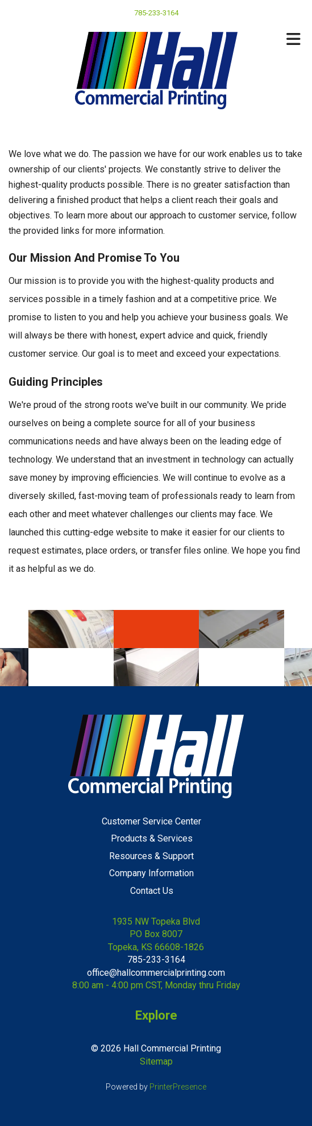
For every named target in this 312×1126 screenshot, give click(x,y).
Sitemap (156, 1061)
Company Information (151, 873)
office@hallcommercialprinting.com (156, 972)
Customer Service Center (151, 821)
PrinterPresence (177, 1086)
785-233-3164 (156, 959)
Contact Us (151, 890)
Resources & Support (151, 856)
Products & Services (152, 838)
